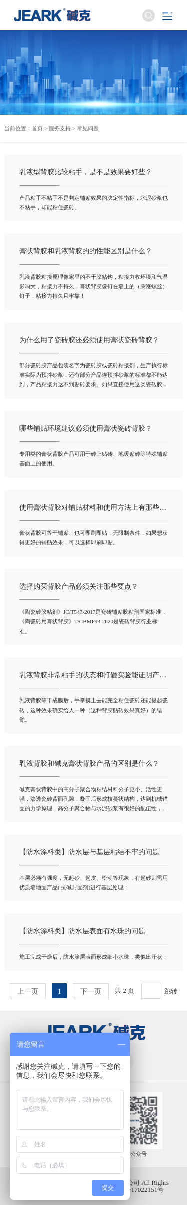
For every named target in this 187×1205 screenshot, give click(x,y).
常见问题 (88, 129)
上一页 (27, 992)
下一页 (90, 992)
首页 (37, 129)
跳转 (170, 991)
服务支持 (60, 129)
